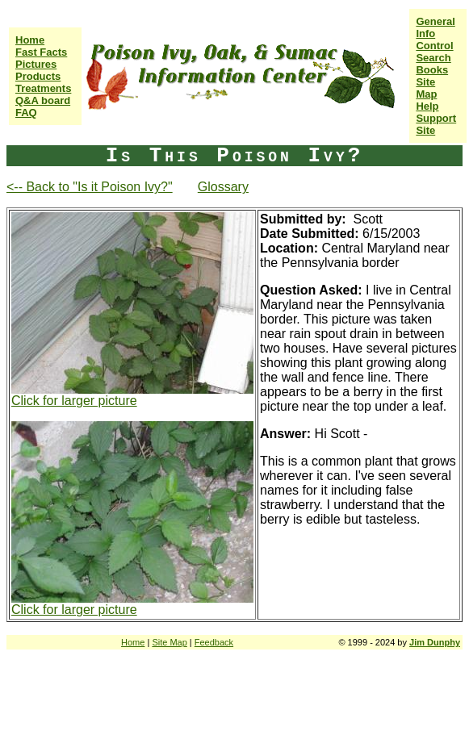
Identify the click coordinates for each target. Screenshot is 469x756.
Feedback (214, 642)
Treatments (43, 88)
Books (432, 70)
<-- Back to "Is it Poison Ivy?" (89, 187)
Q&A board (42, 100)
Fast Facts (41, 52)
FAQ (26, 113)
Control (434, 46)
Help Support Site (436, 118)
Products (38, 76)
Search (433, 58)
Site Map (426, 88)
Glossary (223, 187)
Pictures (36, 64)
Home (29, 40)
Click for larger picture (74, 400)
